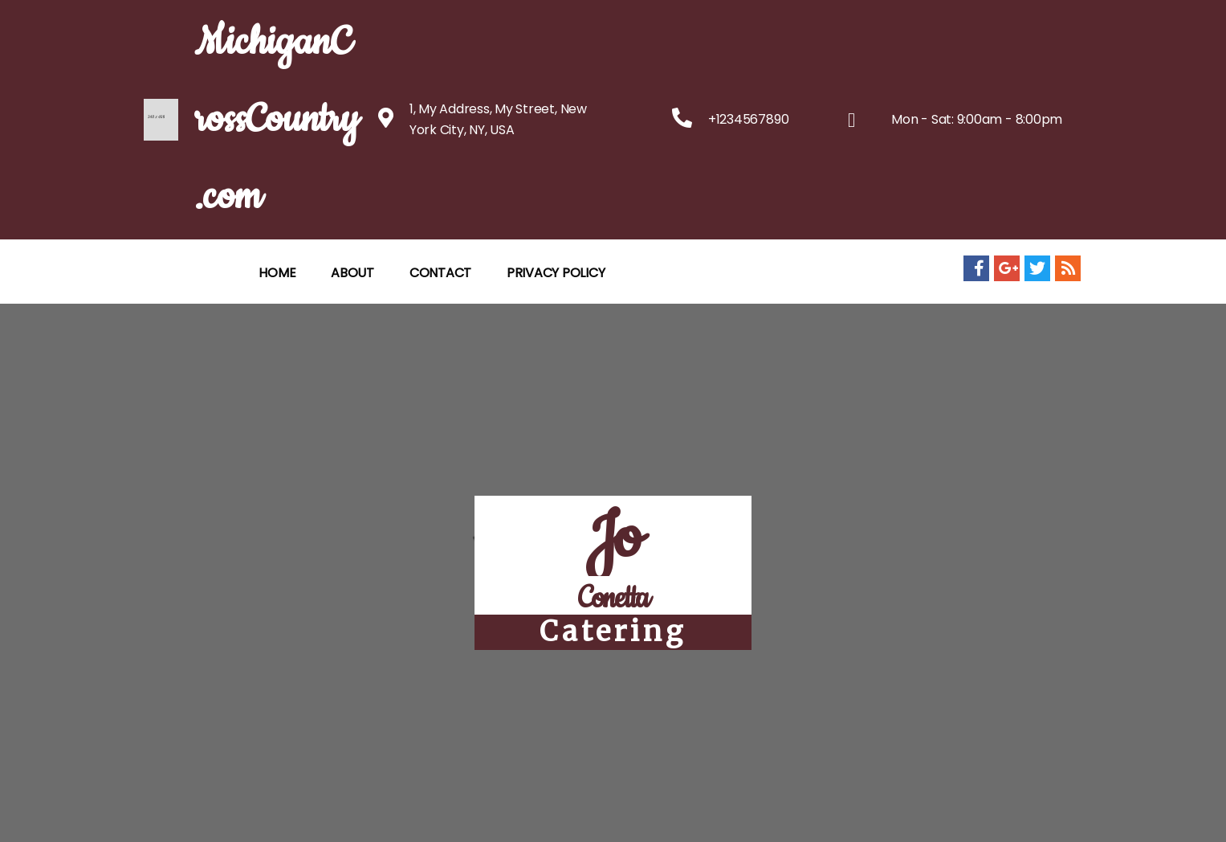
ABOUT (352, 273)
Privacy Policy (556, 273)
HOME (277, 273)
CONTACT (440, 273)
